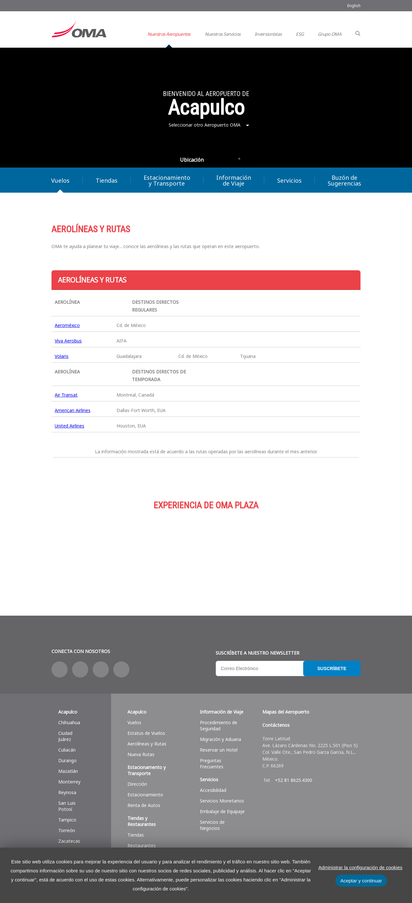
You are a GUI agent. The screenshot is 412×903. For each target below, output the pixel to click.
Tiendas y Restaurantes (141, 821)
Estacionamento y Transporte (146, 770)
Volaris (62, 356)
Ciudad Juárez (65, 736)
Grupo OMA (329, 34)
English (353, 5)
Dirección (137, 784)
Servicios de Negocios (212, 825)
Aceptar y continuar (361, 880)
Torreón (66, 830)
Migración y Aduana (220, 739)
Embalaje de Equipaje (222, 811)
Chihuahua (69, 722)
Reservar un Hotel (219, 750)
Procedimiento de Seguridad (218, 725)
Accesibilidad (213, 790)
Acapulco (67, 712)
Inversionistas (268, 34)
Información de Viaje (233, 180)
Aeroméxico (67, 325)
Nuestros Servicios (222, 34)
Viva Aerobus (68, 341)
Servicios (289, 180)
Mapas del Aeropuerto (285, 712)
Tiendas (106, 180)
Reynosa (67, 792)
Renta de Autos (143, 805)
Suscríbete (331, 668)
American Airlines (72, 410)
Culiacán (67, 750)
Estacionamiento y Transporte (167, 180)
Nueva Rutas (140, 754)
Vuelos (60, 180)
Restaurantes (141, 845)
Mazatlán (68, 771)
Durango (67, 760)
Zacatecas (69, 841)
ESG (300, 34)
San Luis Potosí (67, 806)
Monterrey (69, 782)
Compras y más (103, 551)
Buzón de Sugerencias (344, 180)
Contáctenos (276, 725)
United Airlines (69, 426)
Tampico (67, 820)
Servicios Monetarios (222, 801)
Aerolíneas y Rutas (146, 744)
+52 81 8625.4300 (293, 780)
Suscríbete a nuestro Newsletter (257, 653)
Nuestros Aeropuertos (169, 34)
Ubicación (192, 159)
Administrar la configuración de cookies (360, 867)
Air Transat (66, 395)
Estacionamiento (206, 551)
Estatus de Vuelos (146, 733)
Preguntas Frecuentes (211, 763)
